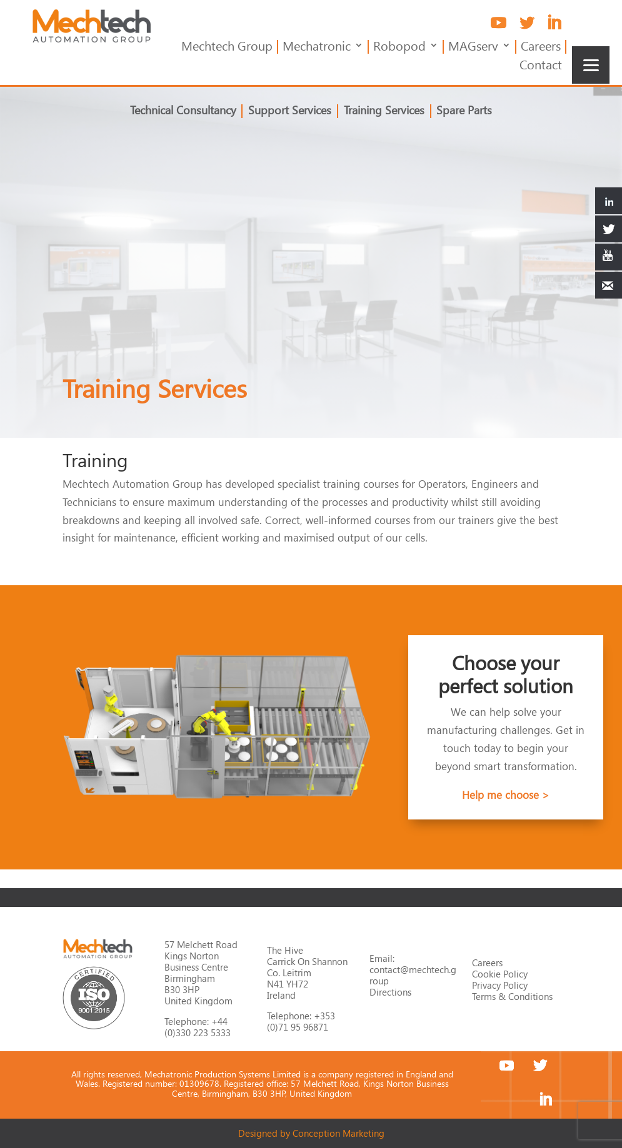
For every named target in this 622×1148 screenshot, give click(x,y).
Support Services (291, 111)
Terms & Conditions (512, 996)
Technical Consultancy (186, 111)
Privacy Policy (500, 985)
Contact (540, 66)
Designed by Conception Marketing (311, 1133)
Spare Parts (461, 111)
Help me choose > (505, 795)
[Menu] (590, 65)
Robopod (399, 48)
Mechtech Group (227, 48)
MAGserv (473, 48)
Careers (541, 48)
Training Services (383, 111)
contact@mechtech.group (412, 975)
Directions (390, 992)
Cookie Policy (500, 973)
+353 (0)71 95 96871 (301, 1021)
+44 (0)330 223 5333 (197, 1027)
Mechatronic (317, 48)
